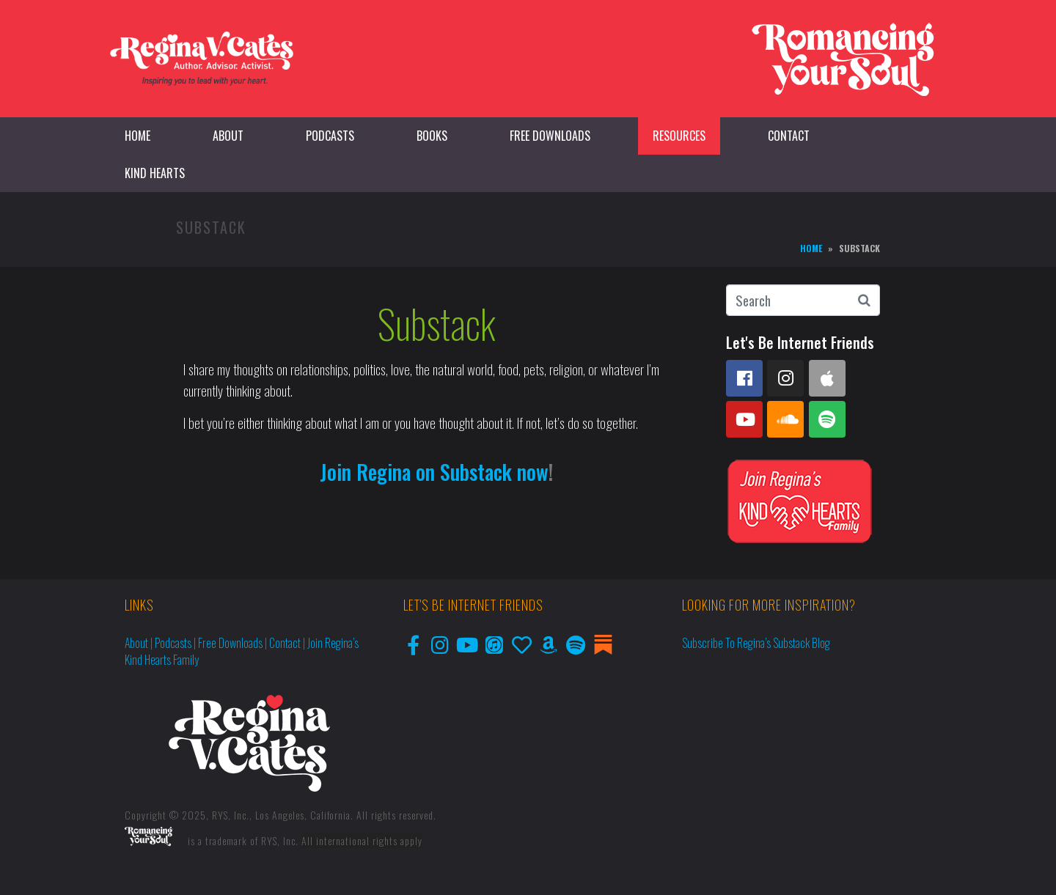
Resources (679, 135)
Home (137, 135)
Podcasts (330, 135)
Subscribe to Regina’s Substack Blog (756, 643)
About (228, 135)
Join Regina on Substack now (434, 472)
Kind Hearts (155, 173)
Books (432, 135)
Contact (789, 135)
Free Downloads (550, 135)
